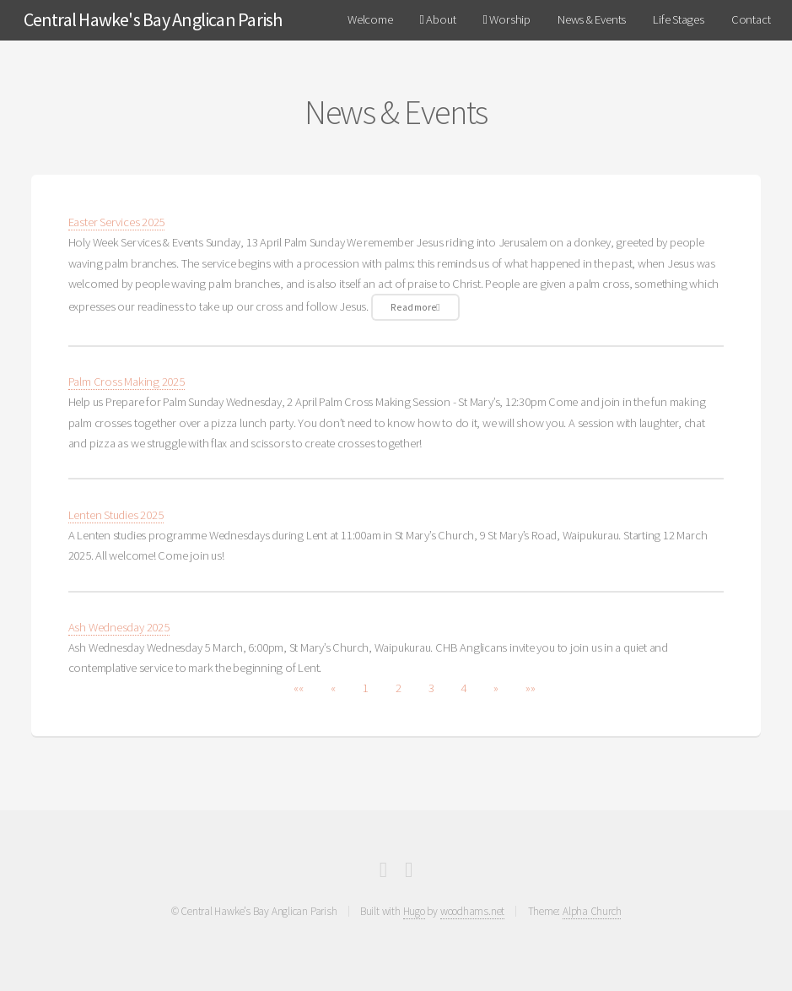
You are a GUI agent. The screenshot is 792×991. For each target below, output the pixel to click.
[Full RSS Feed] (408, 872)
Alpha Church (592, 911)
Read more (415, 307)
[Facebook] (383, 872)
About (438, 19)
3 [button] (431, 688)
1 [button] (366, 688)
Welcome (370, 19)
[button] (299, 688)
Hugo (414, 911)
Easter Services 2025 (116, 222)
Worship (506, 19)
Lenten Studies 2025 (116, 515)
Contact (750, 19)
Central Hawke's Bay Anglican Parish (153, 19)
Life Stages (678, 19)
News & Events (592, 19)
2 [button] (398, 688)
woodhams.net (472, 911)
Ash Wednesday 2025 (119, 627)
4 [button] (463, 688)
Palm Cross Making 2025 (126, 381)
